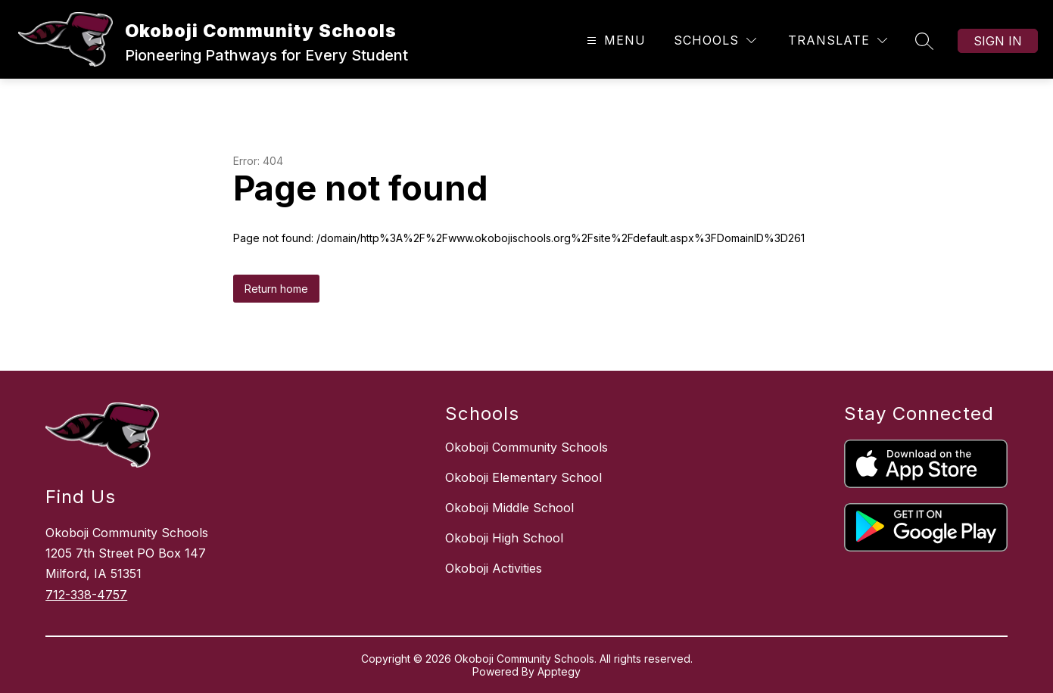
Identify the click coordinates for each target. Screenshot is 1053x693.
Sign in (998, 40)
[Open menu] (614, 40)
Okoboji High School (504, 537)
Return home (276, 288)
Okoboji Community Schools (526, 447)
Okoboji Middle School (509, 507)
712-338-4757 (86, 594)
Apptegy (559, 671)
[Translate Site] (837, 40)
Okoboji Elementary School (523, 477)
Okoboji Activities (493, 568)
